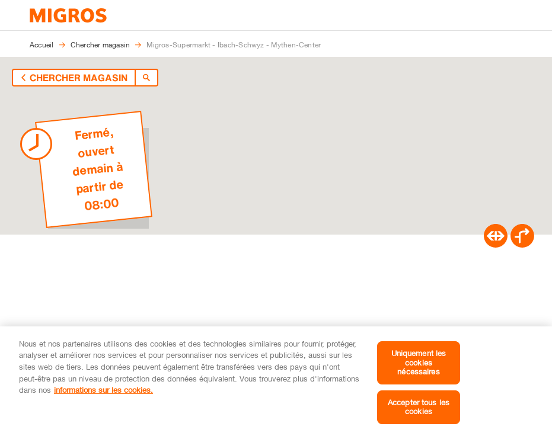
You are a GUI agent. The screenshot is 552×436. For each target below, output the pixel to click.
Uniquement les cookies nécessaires (418, 362)
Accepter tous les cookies (418, 406)
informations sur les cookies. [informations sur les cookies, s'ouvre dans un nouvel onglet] (103, 390)
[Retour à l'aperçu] (46, 77)
